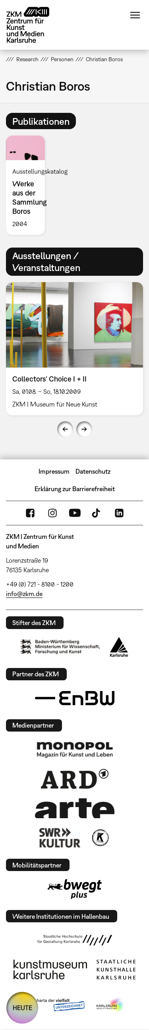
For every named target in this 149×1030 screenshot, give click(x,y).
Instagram (52, 513)
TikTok (97, 513)
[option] (28, 185)
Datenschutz (92, 471)
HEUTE (22, 1007)
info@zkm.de (24, 593)
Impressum (54, 471)
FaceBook (30, 513)
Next (84, 429)
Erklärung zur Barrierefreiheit (75, 488)
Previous (65, 429)
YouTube (75, 513)
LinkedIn (119, 513)
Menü (135, 15)
